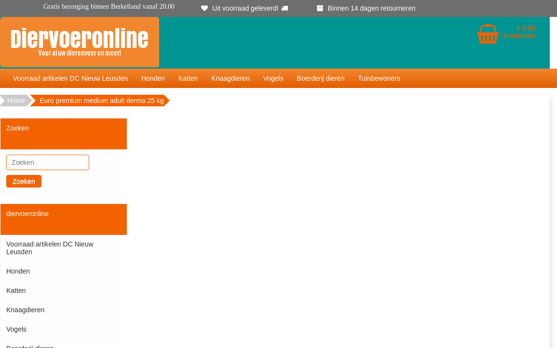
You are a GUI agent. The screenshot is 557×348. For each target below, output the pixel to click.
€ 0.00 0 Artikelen (519, 32)
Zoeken (24, 181)
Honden (153, 78)
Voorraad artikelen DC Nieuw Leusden (70, 78)
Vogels (273, 78)
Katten (188, 78)
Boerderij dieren (321, 78)
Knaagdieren (230, 78)
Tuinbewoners (379, 78)
